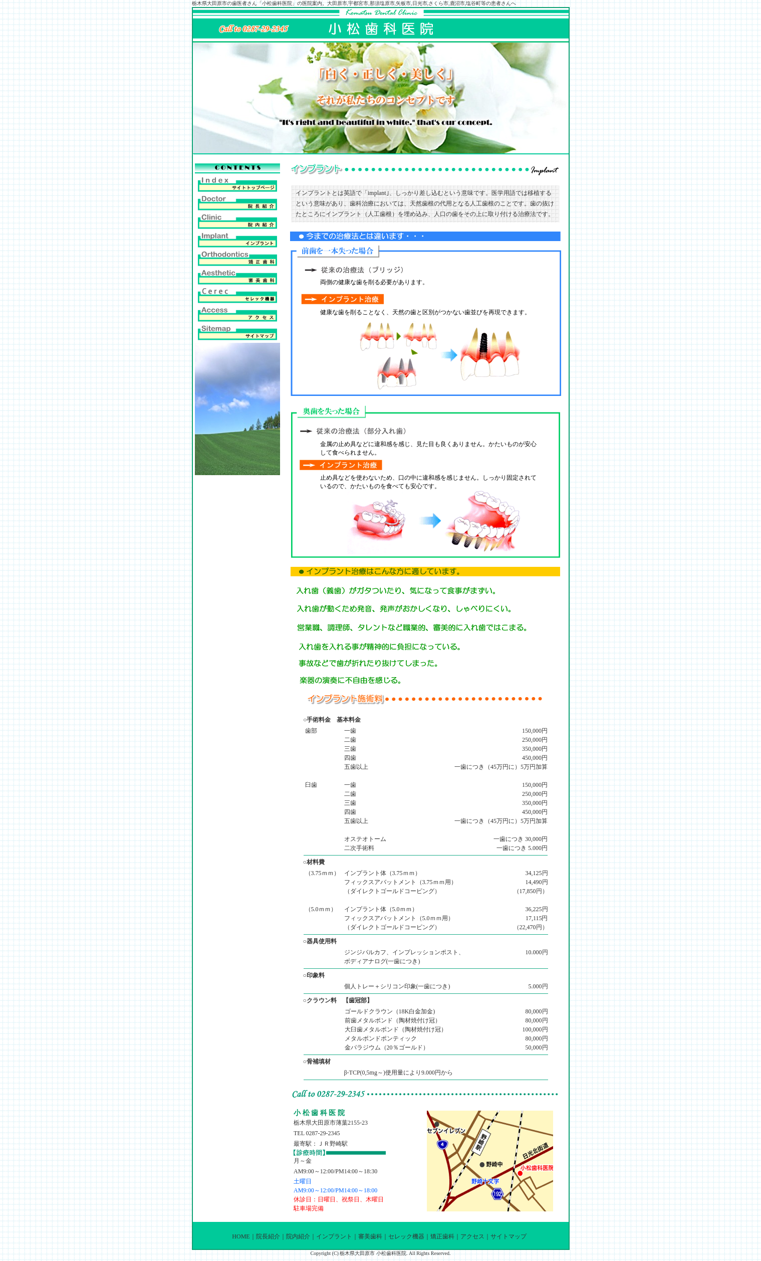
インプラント (334, 1236)
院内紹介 (298, 1236)
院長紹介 (268, 1236)
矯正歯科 (442, 1236)
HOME (240, 1236)
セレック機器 (406, 1236)
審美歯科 (370, 1236)
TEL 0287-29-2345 (317, 1133)
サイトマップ (508, 1236)
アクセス (472, 1236)
